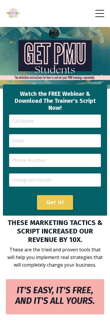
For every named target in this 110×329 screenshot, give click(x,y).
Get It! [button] (55, 202)
